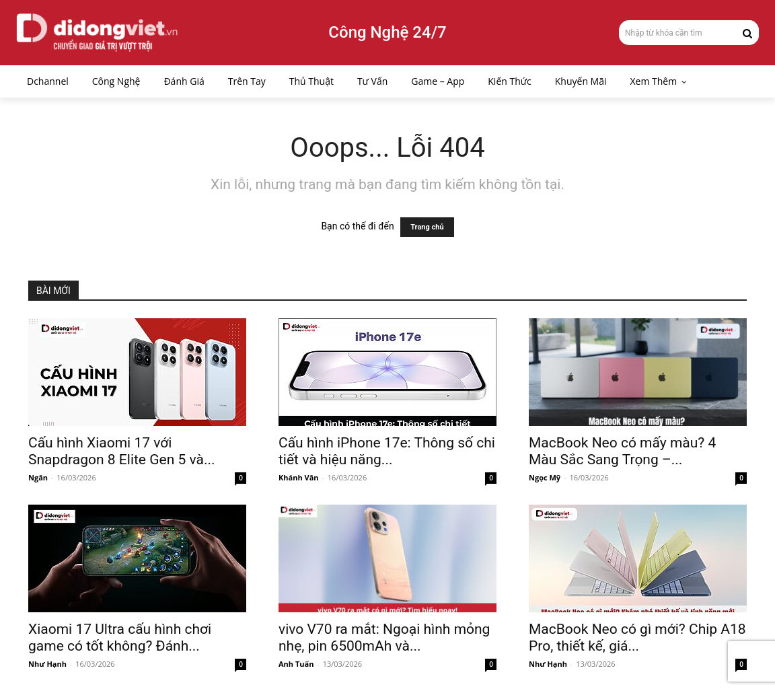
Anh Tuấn (296, 664)
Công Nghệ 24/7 (387, 32)
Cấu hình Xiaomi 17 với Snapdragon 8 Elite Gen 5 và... (121, 451)
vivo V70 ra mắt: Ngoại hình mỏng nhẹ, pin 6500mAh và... (384, 637)
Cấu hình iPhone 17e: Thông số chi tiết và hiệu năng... (387, 451)
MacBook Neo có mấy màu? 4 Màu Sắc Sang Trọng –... (622, 451)
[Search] (747, 32)
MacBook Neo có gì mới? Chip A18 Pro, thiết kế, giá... (637, 637)
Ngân (38, 477)
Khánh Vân (299, 477)
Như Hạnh (47, 664)
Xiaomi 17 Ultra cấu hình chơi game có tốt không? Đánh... (119, 637)
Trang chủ (426, 227)
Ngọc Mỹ (544, 477)
